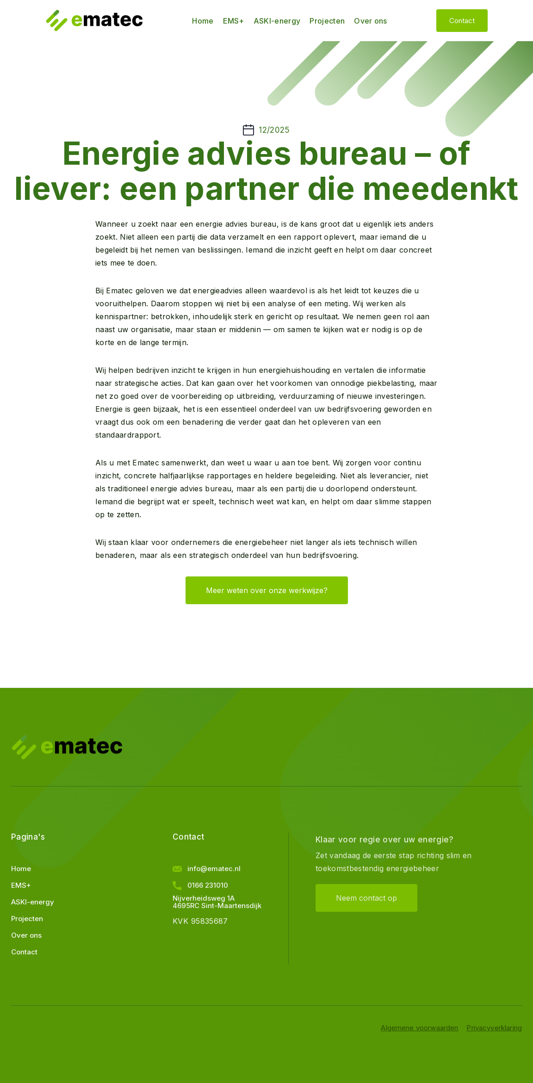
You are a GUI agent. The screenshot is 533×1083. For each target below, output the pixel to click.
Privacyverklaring (494, 1027)
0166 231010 (207, 889)
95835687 (209, 924)
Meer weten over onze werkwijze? (267, 590)
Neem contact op (366, 910)
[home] (94, 20)
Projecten (327, 20)
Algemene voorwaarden (419, 1027)
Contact (462, 20)
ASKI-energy (277, 20)
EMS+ (233, 20)
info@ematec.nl (214, 872)
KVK (180, 924)
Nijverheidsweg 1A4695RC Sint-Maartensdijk (217, 905)
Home (202, 20)
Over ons (370, 20)
